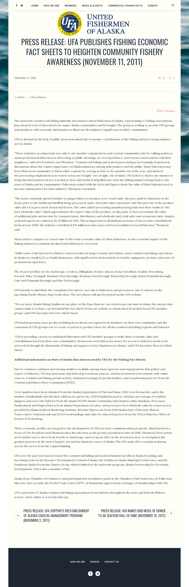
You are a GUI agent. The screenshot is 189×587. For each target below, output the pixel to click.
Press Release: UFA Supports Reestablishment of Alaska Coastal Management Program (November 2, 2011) (56, 515)
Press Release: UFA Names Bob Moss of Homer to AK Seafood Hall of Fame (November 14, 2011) (131, 513)
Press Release (38, 97)
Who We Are (77, 561)
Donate (94, 561)
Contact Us (111, 561)
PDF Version (166, 111)
